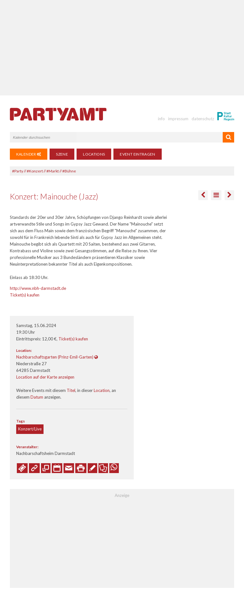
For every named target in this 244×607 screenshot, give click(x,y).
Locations (94, 154)
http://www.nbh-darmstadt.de (38, 288)
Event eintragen (137, 154)
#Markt (52, 171)
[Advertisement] (122, 47)
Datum (36, 397)
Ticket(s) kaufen (24, 294)
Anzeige (122, 495)
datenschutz (203, 118)
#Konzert (35, 171)
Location (102, 390)
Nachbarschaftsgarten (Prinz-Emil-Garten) (54, 356)
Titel (71, 390)
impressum (178, 118)
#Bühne (69, 171)
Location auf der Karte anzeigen (45, 377)
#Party (17, 171)
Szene (62, 154)
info (161, 118)
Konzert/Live (30, 428)
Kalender (28, 154)
